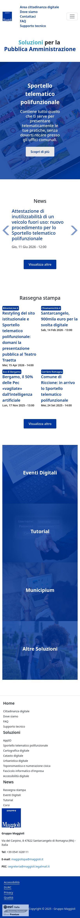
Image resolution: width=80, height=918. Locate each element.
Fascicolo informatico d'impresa (23, 771)
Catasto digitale (13, 755)
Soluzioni (11, 732)
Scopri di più (40, 152)
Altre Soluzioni (40, 648)
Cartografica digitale (16, 750)
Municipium (40, 590)
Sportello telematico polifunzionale (25, 745)
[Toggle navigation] (72, 16)
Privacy (8, 892)
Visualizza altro (40, 424)
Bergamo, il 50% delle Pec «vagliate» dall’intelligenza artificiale (17, 388)
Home (8, 703)
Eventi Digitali (40, 472)
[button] (7, 230)
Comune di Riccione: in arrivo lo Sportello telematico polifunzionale (58, 388)
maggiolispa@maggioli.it (27, 859)
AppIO (7, 740)
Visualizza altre (40, 264)
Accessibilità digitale (16, 776)
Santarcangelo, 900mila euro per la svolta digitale (59, 318)
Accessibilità (12, 882)
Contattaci (28, 16)
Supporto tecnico (33, 26)
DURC (7, 887)
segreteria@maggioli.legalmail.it (29, 866)
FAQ (23, 21)
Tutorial (40, 531)
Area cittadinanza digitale (39, 7)
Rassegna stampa (14, 790)
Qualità (8, 897)
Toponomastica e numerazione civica (26, 766)
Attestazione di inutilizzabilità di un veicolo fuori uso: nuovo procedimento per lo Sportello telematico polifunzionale (38, 224)
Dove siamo (29, 12)
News (8, 782)
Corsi (6, 805)
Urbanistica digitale (15, 761)
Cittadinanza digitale (16, 711)
